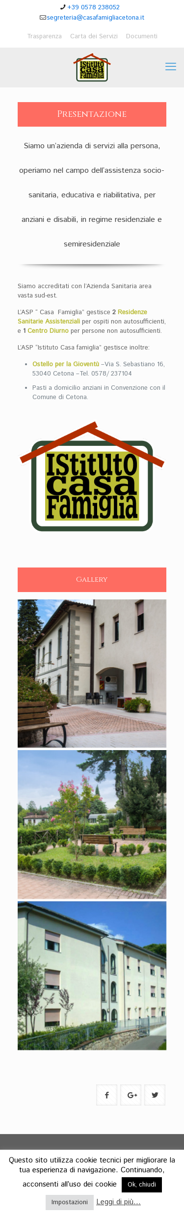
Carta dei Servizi (94, 36)
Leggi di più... (118, 1202)
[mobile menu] (170, 67)
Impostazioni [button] (70, 1202)
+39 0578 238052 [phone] (93, 7)
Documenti (142, 36)
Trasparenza (44, 36)
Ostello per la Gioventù (65, 364)
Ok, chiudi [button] (142, 1184)
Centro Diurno (48, 331)
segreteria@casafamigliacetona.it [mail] (95, 18)
